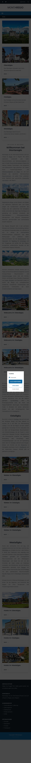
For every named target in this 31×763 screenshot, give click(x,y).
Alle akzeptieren (15, 381)
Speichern (15, 385)
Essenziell (13, 377)
